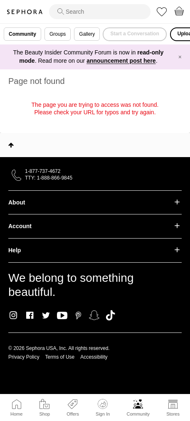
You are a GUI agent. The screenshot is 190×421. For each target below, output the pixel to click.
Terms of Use (60, 357)
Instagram (13, 315)
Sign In (103, 407)
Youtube (62, 316)
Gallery (87, 34)
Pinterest (78, 315)
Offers (73, 413)
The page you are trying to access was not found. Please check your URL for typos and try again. (95, 108)
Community (138, 413)
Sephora (24, 12)
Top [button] (11, 145)
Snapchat (94, 315)
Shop (44, 413)
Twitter (46, 315)
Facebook (30, 315)
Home (16, 413)
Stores (173, 413)
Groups (57, 34)
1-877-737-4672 (42, 171)
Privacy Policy (23, 357)
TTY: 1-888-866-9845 (48, 178)
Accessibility (93, 357)
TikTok (110, 315)
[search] (100, 11)
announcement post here (120, 60)
